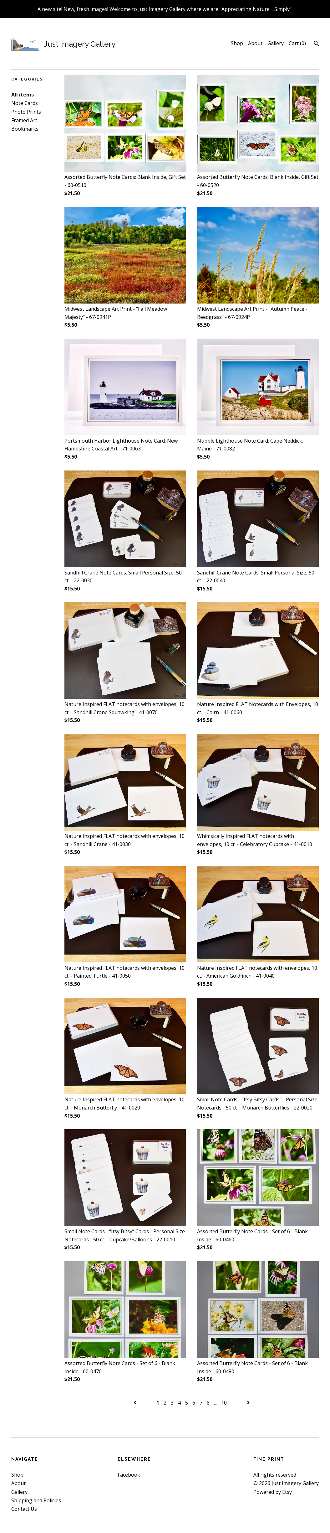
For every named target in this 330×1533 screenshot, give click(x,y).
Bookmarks (24, 128)
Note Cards (24, 103)
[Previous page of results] (135, 1402)
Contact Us (24, 1508)
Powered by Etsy (272, 1492)
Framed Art (24, 120)
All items (22, 94)
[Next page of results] (248, 1402)
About (255, 43)
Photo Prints (26, 111)
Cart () (297, 43)
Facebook (129, 1474)
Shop (237, 43)
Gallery (275, 43)
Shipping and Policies (36, 1500)
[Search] (316, 44)
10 (224, 1402)
